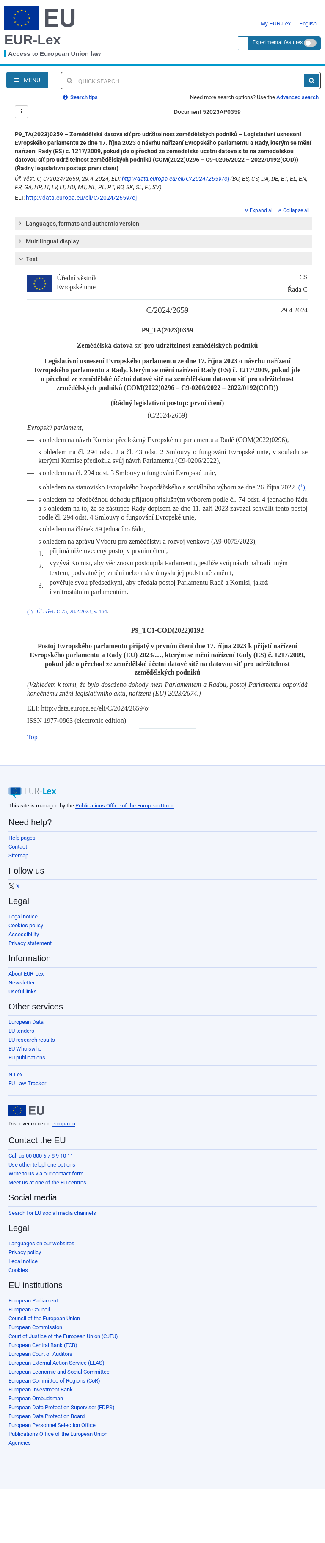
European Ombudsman (35, 1398)
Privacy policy (24, 1252)
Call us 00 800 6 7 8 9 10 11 (40, 1156)
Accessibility (23, 934)
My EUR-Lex (276, 18)
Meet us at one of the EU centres (47, 1182)
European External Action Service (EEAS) (56, 1363)
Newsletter (21, 982)
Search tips (80, 97)
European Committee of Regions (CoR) (54, 1380)
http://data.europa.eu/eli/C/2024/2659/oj (175, 178)
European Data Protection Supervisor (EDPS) (61, 1407)
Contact (17, 846)
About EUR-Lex (26, 974)
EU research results (31, 1040)
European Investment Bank (40, 1389)
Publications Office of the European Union (124, 805)
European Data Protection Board (46, 1416)
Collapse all (294, 210)
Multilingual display (48, 241)
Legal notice (23, 916)
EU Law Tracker (27, 1083)
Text (27, 259)
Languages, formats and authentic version (78, 223)
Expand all (259, 210)
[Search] (311, 80)
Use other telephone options (41, 1164)
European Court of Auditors (40, 1354)
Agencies (19, 1443)
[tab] (163, 223)
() (301, 487)
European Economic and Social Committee (59, 1372)
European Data (26, 1022)
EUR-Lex (32, 39)
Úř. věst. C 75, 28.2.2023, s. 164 (72, 612)
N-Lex (15, 1074)
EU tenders (21, 1031)
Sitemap (18, 855)
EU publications (26, 1057)
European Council (29, 1309)
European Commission (35, 1327)
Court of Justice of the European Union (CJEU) (63, 1336)
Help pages (22, 838)
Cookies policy (25, 925)
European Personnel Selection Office (52, 1425)
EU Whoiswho (24, 1048)
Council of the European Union (44, 1318)
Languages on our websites (41, 1243)
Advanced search (297, 97)
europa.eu (63, 1123)
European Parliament (33, 1300)
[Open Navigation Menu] (27, 80)
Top (32, 737)
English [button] (308, 18)
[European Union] (26, 1111)
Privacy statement (30, 943)
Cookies (18, 1270)
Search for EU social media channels (52, 1213)
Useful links (22, 991)
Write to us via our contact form (45, 1173)
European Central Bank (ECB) (42, 1345)
